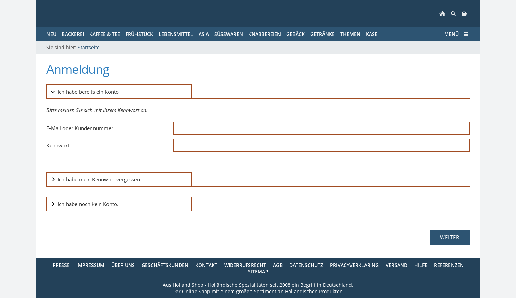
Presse (61, 265)
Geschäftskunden (165, 265)
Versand (396, 265)
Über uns (123, 265)
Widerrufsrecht (245, 265)
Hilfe (420, 265)
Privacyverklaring (354, 265)
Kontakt (206, 265)
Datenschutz (306, 265)
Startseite (89, 47)
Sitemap (258, 271)
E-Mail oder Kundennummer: (80, 128)
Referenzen (449, 265)
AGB (278, 265)
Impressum (90, 265)
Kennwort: (58, 145)
